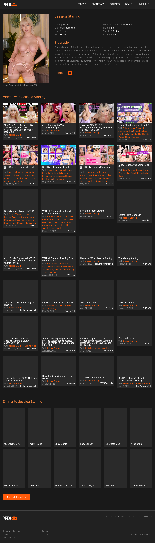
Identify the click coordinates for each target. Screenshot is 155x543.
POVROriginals (106, 383)
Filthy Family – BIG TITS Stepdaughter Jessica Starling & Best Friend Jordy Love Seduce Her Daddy (96, 342)
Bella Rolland (59, 173)
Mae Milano (9, 220)
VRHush (33, 184)
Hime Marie (69, 222)
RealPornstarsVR (143, 386)
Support (45, 531)
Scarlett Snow (53, 216)
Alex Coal (13, 172)
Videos (82, 4)
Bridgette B (90, 172)
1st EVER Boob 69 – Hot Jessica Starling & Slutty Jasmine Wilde (16, 340)
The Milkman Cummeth (92, 377)
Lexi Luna (53, 176)
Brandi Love (52, 263)
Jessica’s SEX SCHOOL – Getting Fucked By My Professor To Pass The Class (96, 127)
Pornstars (98, 4)
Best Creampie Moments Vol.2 (19, 211)
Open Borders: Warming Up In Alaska (57, 377)
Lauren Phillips (64, 170)
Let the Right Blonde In (129, 215)
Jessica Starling (16, 135)
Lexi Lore (122, 134)
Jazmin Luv (23, 172)
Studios (115, 4)
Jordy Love (90, 348)
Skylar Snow (47, 173)
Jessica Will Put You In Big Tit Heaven (19, 303)
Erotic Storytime (126, 302)
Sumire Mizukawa (64, 485)
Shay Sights (61, 444)
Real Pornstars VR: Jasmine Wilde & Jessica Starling (132, 379)
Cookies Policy (9, 538)
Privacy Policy (9, 534)
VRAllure (147, 139)
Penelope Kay (28, 175)
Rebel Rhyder (136, 173)
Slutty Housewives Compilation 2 (134, 166)
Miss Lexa (111, 485)
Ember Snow (52, 170)
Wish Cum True (88, 302)
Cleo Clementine (12, 444)
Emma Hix (140, 128)
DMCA (44, 538)
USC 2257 (46, 534)
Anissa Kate (52, 305)
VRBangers (70, 384)
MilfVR (110, 216)
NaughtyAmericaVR (104, 264)
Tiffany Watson (102, 181)
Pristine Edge (105, 178)
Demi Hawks (16, 181)
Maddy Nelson (138, 485)
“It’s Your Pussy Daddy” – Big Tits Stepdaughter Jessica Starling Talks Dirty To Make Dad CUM (18, 128)
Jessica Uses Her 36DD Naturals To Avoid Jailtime (20, 379)
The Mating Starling (128, 258)
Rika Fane (17, 175)
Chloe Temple (21, 220)
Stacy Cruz (64, 216)
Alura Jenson (100, 175)
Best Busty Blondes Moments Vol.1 (95, 168)
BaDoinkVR (146, 220)
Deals (128, 4)
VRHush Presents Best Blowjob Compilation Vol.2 (57, 212)
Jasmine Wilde (64, 305)
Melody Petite (11, 485)
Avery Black (62, 219)
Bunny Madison (140, 131)
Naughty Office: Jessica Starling (96, 258)
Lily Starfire (47, 179)
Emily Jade (132, 134)
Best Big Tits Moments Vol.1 (56, 167)
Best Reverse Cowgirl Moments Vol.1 (19, 168)
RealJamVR (145, 178)
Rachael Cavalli (87, 175)
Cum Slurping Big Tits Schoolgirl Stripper (53, 126)
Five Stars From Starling (92, 210)
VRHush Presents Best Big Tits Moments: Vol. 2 (57, 259)
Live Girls (143, 4)
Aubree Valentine (16, 214)
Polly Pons (54, 269)
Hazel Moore (58, 179)
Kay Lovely (93, 178)
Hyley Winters (30, 223)
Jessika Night (87, 485)
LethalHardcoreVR (28, 310)
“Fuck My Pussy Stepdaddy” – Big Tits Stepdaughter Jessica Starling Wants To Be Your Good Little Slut (58, 342)
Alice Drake (136, 444)
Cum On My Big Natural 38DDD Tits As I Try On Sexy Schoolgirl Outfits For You (20, 260)
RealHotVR (32, 137)
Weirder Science (126, 338)
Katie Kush (52, 219)
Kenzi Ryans (36, 444)
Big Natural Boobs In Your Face (57, 302)
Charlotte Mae (113, 444)
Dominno (34, 485)
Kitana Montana (132, 137)
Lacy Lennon (86, 444)
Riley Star (142, 134)
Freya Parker (9, 178)
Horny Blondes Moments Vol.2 (133, 125)
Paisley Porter (129, 128)
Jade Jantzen (129, 170)
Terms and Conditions (12, 531)
